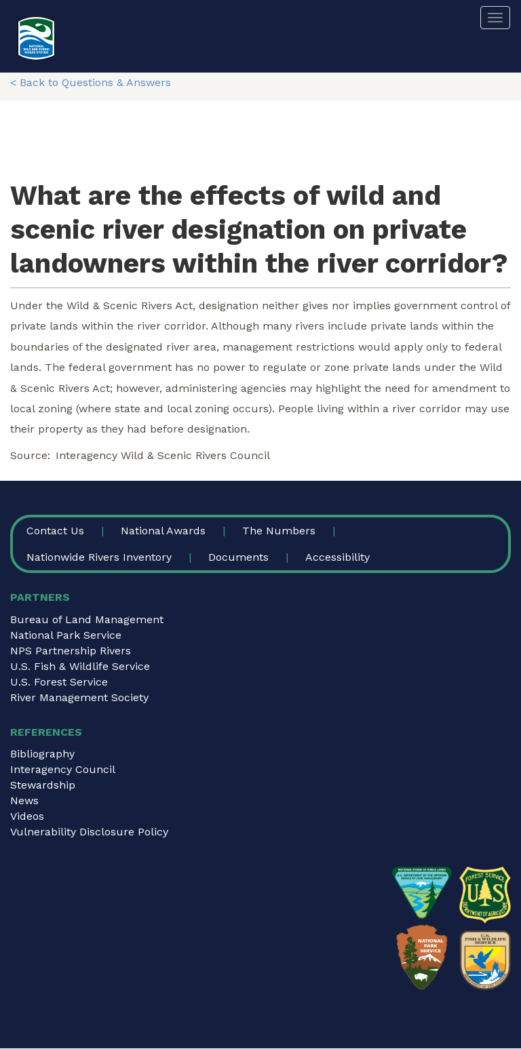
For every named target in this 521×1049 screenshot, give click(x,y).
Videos (27, 816)
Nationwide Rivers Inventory (99, 557)
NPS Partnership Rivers (70, 651)
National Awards (163, 530)
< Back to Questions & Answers (90, 82)
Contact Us (55, 530)
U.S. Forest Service (59, 682)
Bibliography (42, 754)
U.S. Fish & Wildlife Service (80, 666)
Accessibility (337, 557)
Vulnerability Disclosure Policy (89, 832)
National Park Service (65, 635)
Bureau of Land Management (86, 619)
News (24, 800)
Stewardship (42, 785)
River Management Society (79, 697)
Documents (238, 557)
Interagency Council (62, 769)
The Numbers (278, 530)
